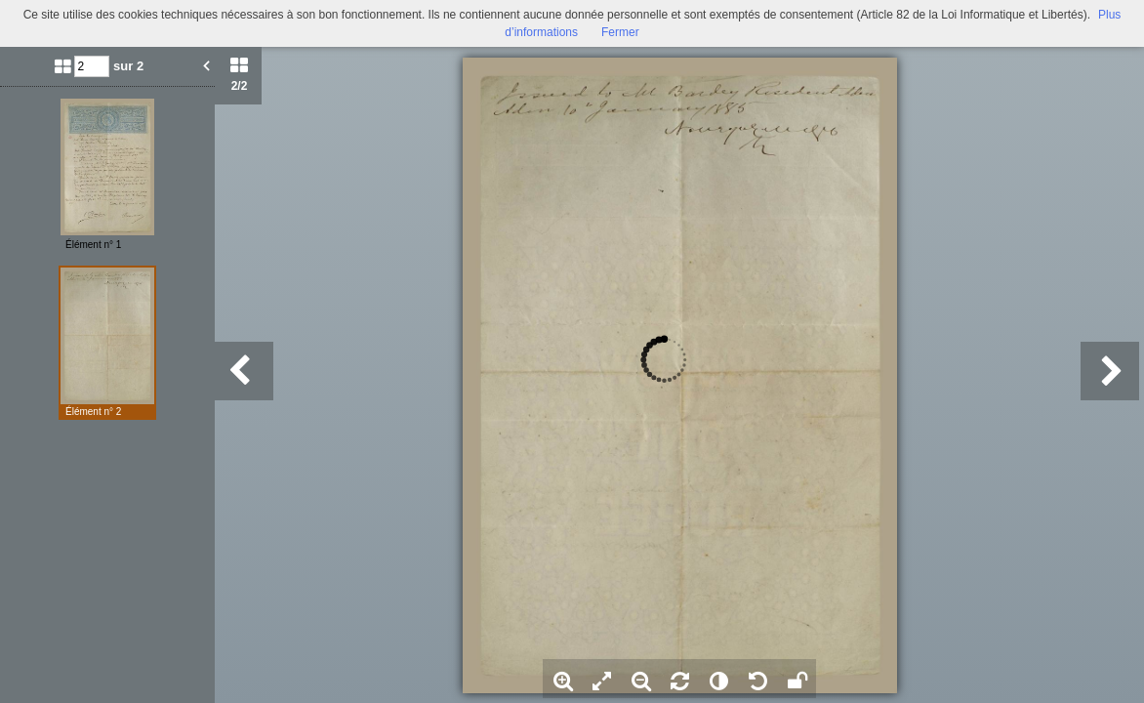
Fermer (620, 32)
